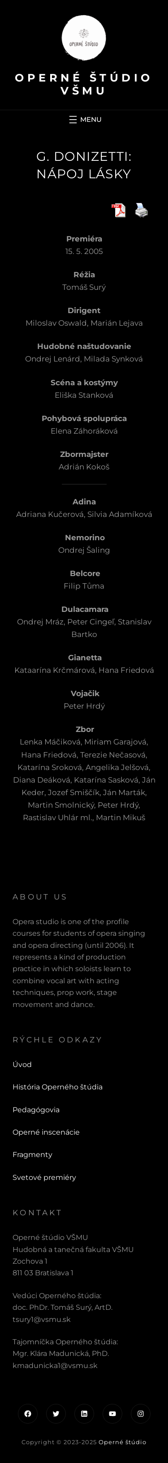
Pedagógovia (36, 1110)
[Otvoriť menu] (84, 119)
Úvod (22, 1064)
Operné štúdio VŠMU (84, 84)
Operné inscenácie (46, 1132)
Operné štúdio (122, 1442)
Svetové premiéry (44, 1177)
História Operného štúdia (58, 1087)
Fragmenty (32, 1154)
